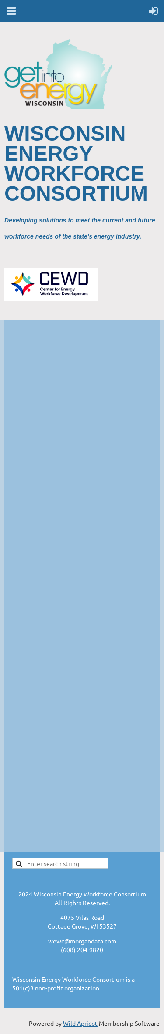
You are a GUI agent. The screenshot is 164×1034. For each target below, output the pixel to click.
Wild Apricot (80, 1023)
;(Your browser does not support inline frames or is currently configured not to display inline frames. (82, 585)
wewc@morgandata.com (82, 941)
